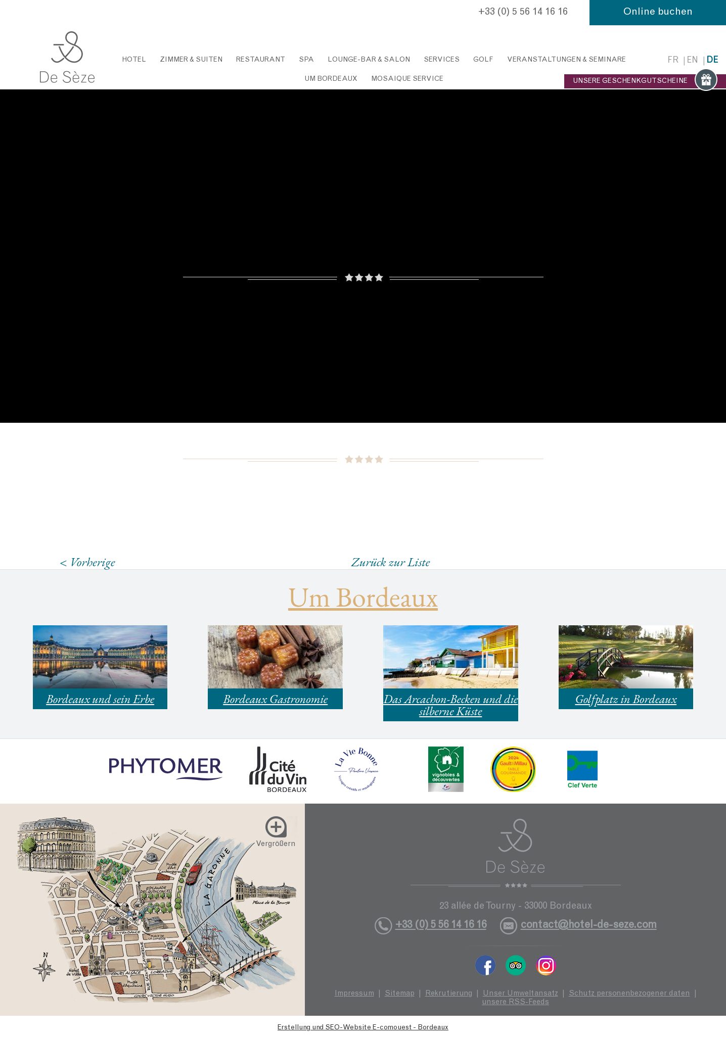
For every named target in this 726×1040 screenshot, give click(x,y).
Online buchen (658, 13)
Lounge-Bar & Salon (369, 60)
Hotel (134, 60)
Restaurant (260, 60)
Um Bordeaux (330, 79)
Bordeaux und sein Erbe (100, 699)
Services (442, 60)
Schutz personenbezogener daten (629, 994)
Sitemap (400, 994)
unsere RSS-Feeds (515, 1002)
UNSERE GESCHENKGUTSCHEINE (645, 81)
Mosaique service (407, 79)
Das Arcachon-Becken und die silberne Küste (450, 705)
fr (672, 61)
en (692, 61)
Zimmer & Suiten (191, 60)
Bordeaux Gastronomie (275, 699)
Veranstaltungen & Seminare (566, 60)
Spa (306, 60)
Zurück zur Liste (390, 562)
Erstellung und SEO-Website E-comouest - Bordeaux (363, 1027)
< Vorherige (87, 562)
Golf (483, 60)
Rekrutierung (448, 994)
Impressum (354, 994)
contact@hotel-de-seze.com (589, 925)
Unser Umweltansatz (520, 994)
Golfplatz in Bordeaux (625, 699)
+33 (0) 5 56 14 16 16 (523, 13)
